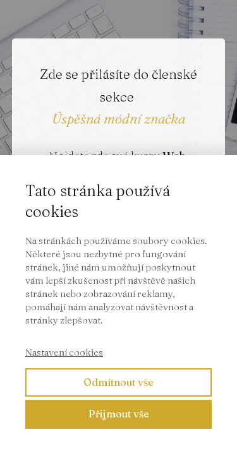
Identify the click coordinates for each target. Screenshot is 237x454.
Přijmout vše (118, 413)
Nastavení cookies (64, 352)
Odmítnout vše (118, 382)
